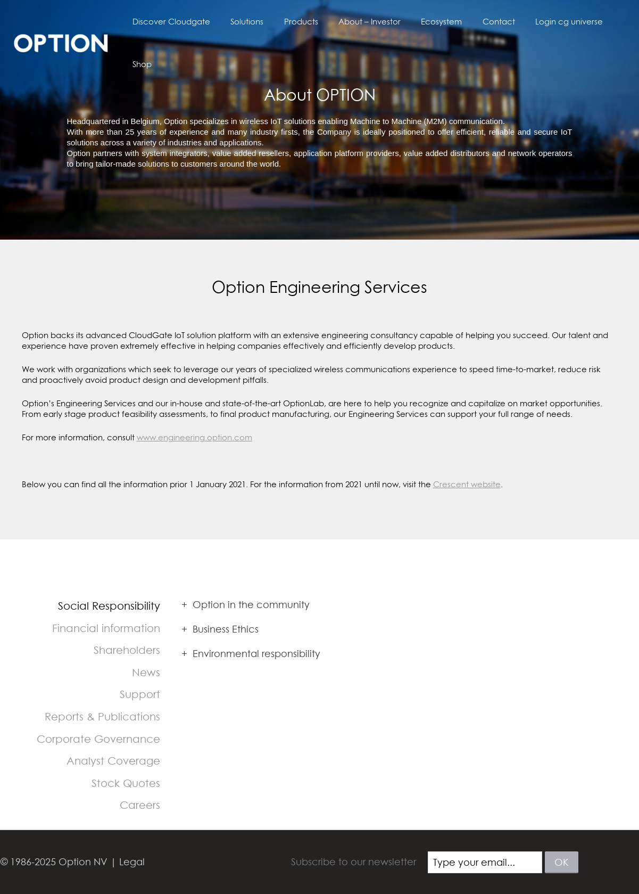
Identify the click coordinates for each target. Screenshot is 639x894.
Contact (485, 23)
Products (301, 23)
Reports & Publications (102, 716)
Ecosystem (432, 23)
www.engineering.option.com (194, 437)
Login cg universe (551, 23)
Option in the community (245, 604)
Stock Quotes (126, 783)
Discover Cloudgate (180, 23)
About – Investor (365, 23)
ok (561, 862)
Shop (610, 23)
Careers (140, 805)
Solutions (251, 23)
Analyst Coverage (113, 760)
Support (140, 694)
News (146, 672)
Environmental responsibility (250, 653)
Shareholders (127, 650)
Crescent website (467, 484)
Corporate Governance (98, 739)
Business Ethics (220, 629)
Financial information (106, 628)
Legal (132, 861)
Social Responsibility (109, 606)
